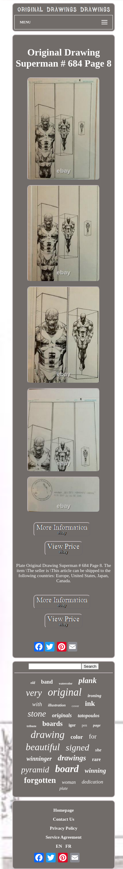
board (67, 768)
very (34, 693)
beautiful (43, 747)
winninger (39, 758)
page (97, 725)
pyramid (35, 769)
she (98, 750)
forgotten (40, 780)
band (47, 682)
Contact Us (63, 819)
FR (69, 846)
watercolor (65, 683)
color (77, 737)
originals (62, 715)
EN (59, 846)
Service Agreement (63, 837)
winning (95, 770)
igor (72, 725)
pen (84, 725)
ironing (94, 695)
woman (69, 782)
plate (63, 788)
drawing (47, 734)
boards (52, 723)
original (65, 692)
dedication (92, 782)
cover (75, 706)
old (33, 683)
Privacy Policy (63, 828)
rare (96, 759)
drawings (72, 758)
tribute (31, 726)
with (37, 704)
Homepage (63, 810)
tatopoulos (89, 715)
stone (37, 713)
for (93, 736)
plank (87, 680)
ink (90, 703)
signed (77, 747)
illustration (57, 705)
